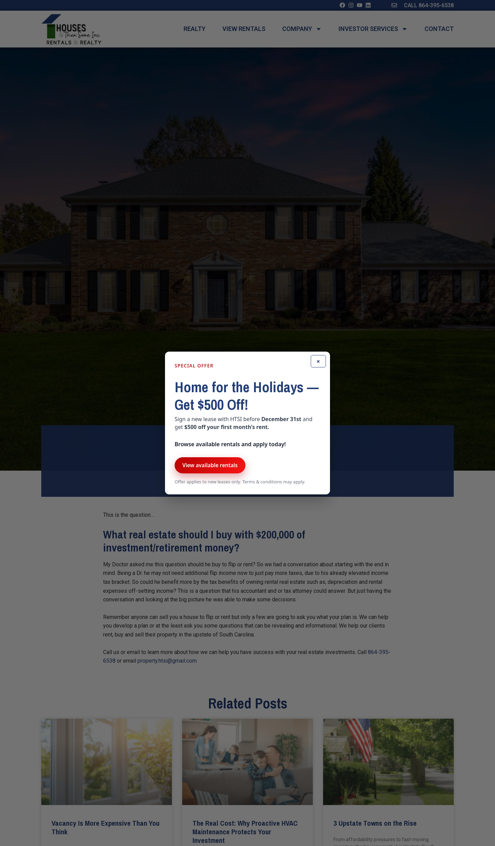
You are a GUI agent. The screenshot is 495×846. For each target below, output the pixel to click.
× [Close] (318, 361)
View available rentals (210, 465)
